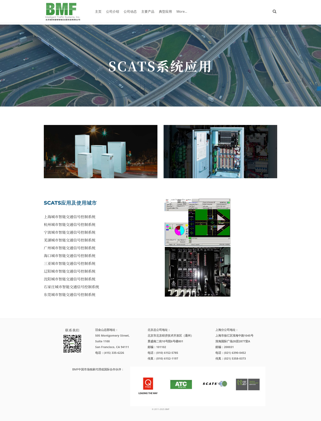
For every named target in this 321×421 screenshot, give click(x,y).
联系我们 (72, 330)
